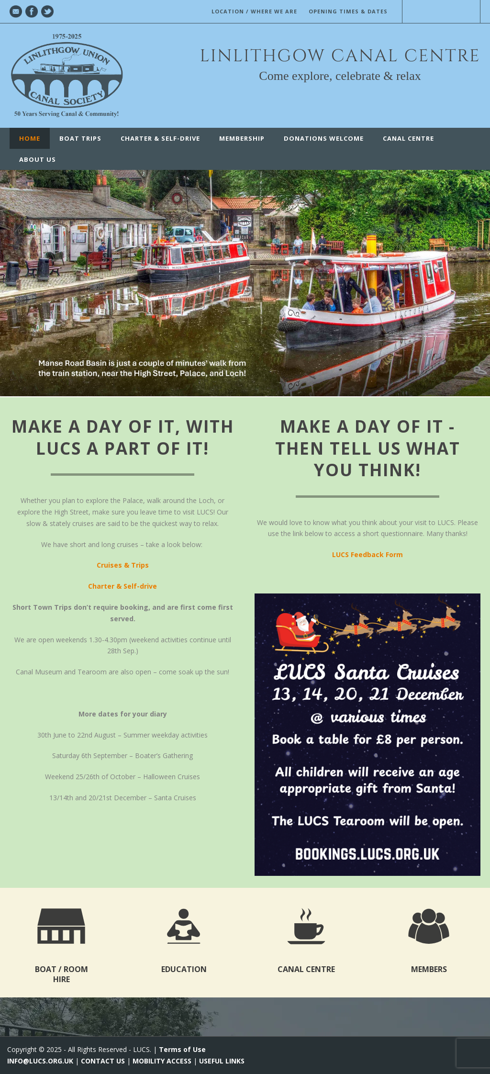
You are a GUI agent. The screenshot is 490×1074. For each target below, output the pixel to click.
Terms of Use (182, 1049)
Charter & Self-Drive (160, 138)
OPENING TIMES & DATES (348, 11)
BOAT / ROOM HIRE (61, 974)
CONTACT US (103, 1060)
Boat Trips (80, 138)
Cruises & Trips (123, 565)
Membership (242, 138)
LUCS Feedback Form (367, 554)
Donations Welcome (324, 138)
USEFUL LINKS (222, 1060)
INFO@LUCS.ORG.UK (40, 1060)
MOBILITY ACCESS (162, 1060)
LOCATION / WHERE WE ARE (254, 11)
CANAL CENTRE (408, 138)
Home (29, 138)
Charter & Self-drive (122, 586)
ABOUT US (37, 159)
